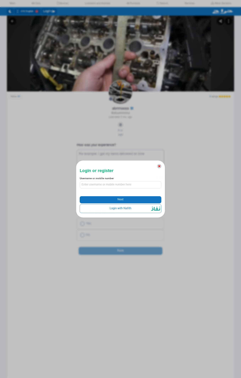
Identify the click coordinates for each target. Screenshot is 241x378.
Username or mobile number (97, 179)
